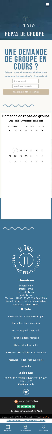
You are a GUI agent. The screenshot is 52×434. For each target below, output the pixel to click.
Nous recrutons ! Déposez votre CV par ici (26, 420)
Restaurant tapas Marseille (26, 338)
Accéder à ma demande (26, 92)
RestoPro (44, 417)
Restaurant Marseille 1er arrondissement (26, 352)
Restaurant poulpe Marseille (26, 330)
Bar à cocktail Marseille (26, 345)
